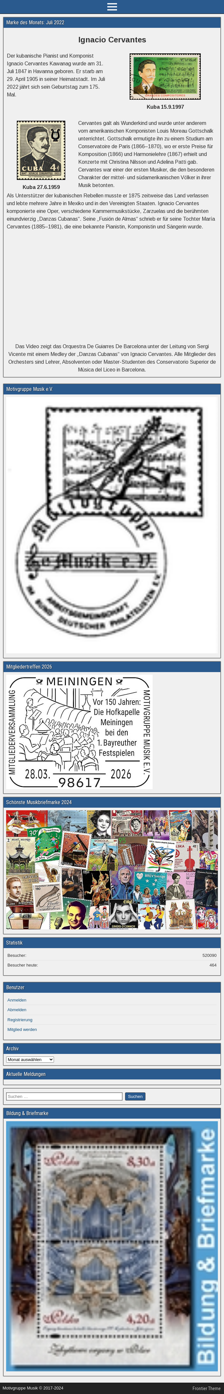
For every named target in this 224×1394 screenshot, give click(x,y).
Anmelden (17, 1000)
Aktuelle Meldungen (26, 1074)
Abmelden (17, 1009)
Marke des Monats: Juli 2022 (35, 22)
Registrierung (19, 1019)
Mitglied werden (22, 1029)
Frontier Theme (207, 1388)
